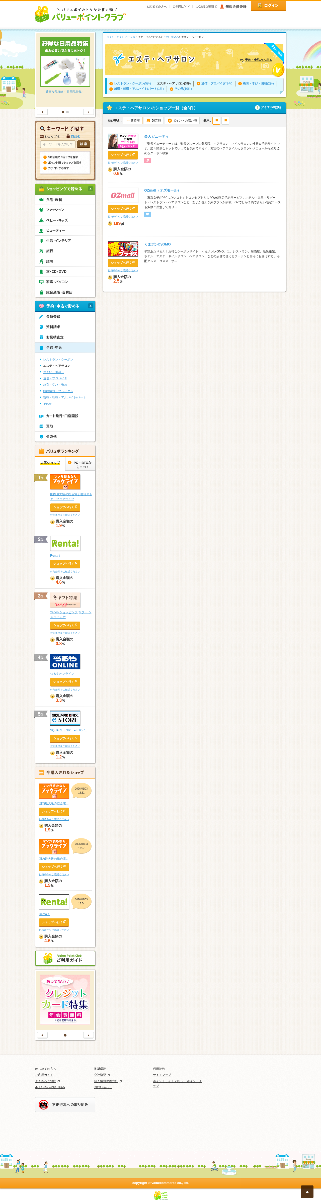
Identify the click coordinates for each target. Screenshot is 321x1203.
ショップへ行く (121, 155)
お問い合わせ (103, 1087)
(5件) (132, 83)
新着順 (135, 120)
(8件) (216, 83)
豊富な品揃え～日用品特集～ (65, 92)
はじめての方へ (45, 1069)
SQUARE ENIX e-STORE (68, 730)
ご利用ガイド (44, 1075)
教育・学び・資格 (55, 385)
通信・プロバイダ (55, 378)
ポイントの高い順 (185, 120)
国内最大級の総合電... (53, 803)
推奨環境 (100, 1069)
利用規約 (159, 1069)
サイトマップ (162, 1075)
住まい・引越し (53, 372)
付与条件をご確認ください (123, 162)
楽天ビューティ (156, 136)
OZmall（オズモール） (162, 190)
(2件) (258, 83)
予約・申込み (171, 37)
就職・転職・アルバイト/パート (64, 397)
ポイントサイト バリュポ (121, 37)
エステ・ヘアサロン (56, 366)
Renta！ (55, 555)
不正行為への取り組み (50, 1087)
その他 (47, 403)
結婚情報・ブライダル (58, 391)
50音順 (156, 120)
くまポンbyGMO (157, 244)
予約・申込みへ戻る (258, 60)
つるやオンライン (62, 673)
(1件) (139, 89)
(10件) (183, 89)
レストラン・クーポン (58, 359)
